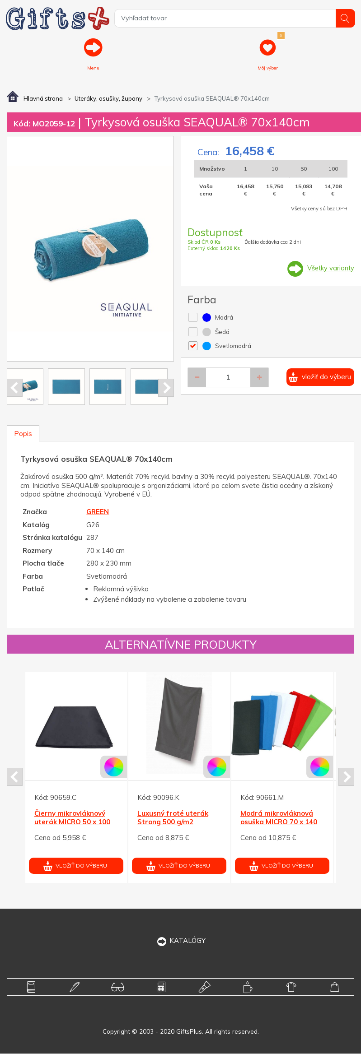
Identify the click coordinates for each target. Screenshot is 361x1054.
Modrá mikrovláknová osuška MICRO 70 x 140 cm (278, 822)
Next (166, 388)
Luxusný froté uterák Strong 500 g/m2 (172, 818)
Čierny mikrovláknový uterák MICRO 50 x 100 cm (72, 822)
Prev (15, 388)
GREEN (97, 512)
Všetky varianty (330, 269)
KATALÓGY (180, 941)
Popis (23, 434)
